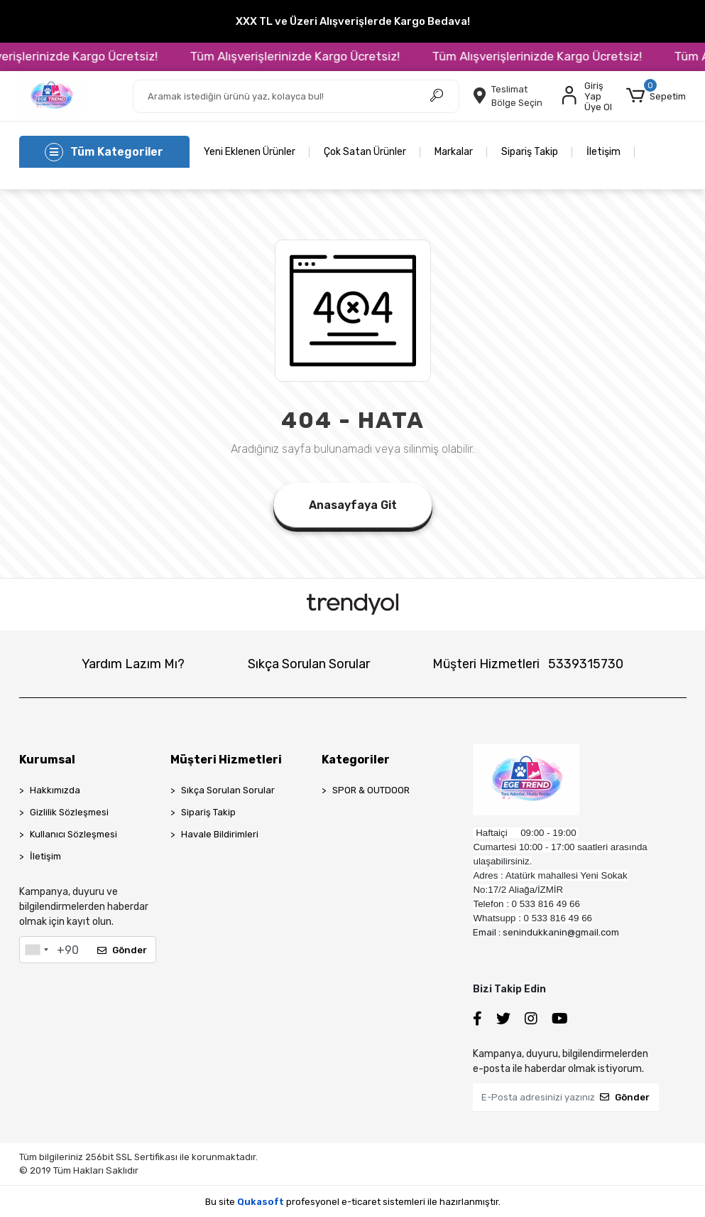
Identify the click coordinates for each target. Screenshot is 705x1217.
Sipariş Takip (529, 152)
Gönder (122, 950)
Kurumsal (47, 759)
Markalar (454, 152)
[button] (656, 96)
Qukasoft (260, 1201)
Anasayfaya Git (353, 505)
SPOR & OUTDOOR (371, 790)
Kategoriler (356, 759)
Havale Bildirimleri (219, 834)
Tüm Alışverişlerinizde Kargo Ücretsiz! (318, 56)
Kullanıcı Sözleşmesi (73, 834)
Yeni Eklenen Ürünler (249, 152)
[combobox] (36, 950)
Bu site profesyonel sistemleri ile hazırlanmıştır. (353, 1201)
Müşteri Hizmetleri (527, 664)
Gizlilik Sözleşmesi (69, 812)
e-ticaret (361, 1201)
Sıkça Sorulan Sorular (309, 664)
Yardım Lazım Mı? (133, 664)
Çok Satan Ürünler (365, 152)
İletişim (603, 152)
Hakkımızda (55, 790)
